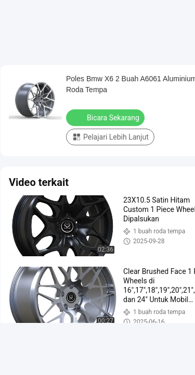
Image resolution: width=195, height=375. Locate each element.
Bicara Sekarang (106, 117)
